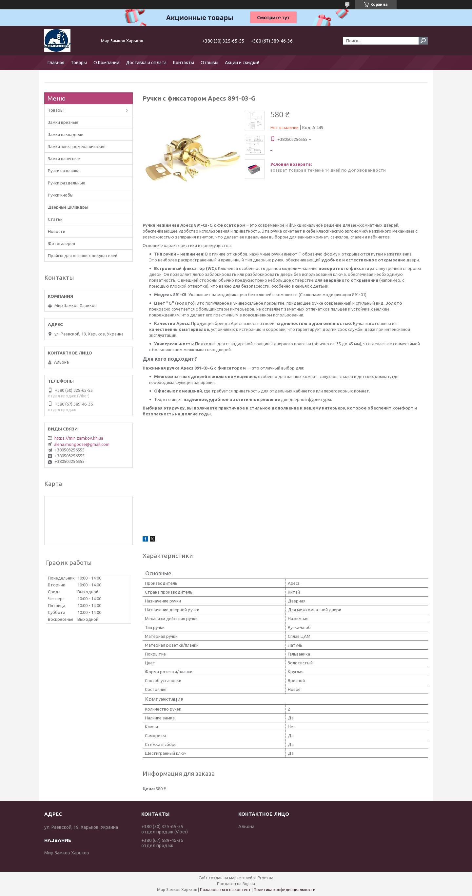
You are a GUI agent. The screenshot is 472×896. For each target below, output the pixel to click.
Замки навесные (64, 158)
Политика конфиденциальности (284, 889)
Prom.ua (265, 878)
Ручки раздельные (66, 183)
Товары (79, 62)
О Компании (106, 62)
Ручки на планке (64, 170)
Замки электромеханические (77, 146)
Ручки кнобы (60, 195)
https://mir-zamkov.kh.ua (78, 438)
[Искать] (423, 41)
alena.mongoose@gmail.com (81, 444)
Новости (56, 231)
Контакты (183, 62)
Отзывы (209, 62)
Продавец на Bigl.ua (236, 884)
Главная (56, 62)
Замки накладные (65, 134)
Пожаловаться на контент (225, 889)
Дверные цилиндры (68, 207)
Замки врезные (63, 122)
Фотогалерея (61, 243)
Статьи (55, 219)
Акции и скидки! (242, 62)
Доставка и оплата (146, 62)
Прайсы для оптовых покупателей (82, 255)
